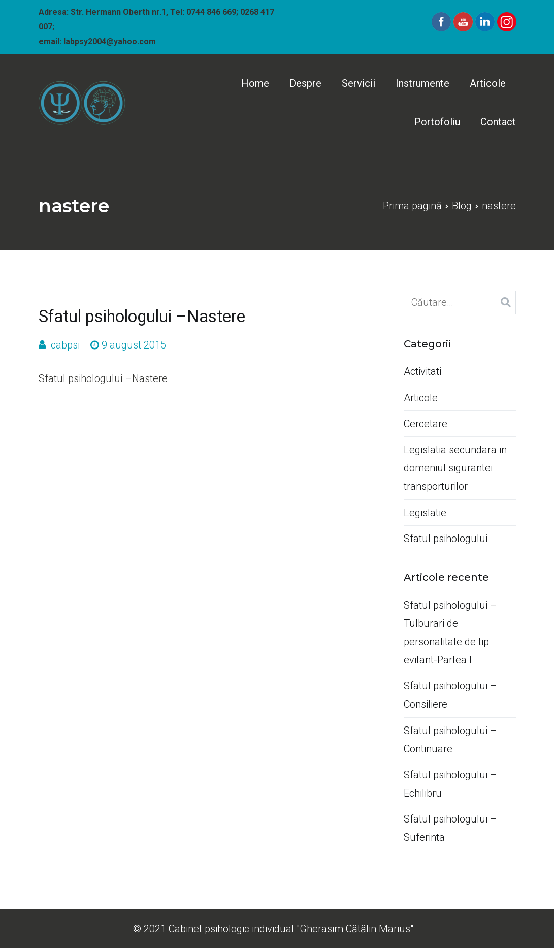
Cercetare (425, 424)
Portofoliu (437, 122)
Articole (488, 83)
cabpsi (65, 345)
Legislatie (425, 513)
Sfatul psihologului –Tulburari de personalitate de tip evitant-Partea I (450, 632)
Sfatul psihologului (445, 538)
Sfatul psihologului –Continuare (450, 739)
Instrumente (422, 83)
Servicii (358, 83)
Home (255, 83)
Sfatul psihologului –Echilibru (450, 784)
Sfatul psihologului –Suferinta (450, 828)
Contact (498, 122)
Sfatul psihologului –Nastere (142, 316)
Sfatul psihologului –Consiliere (450, 695)
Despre (305, 83)
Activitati (422, 371)
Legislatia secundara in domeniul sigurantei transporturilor (455, 468)
